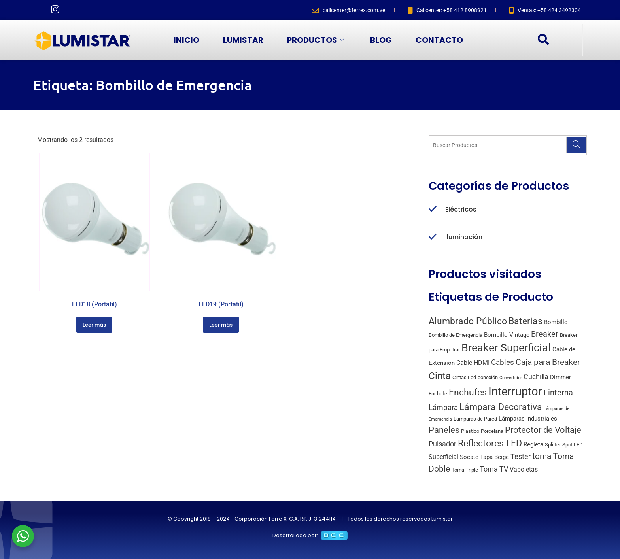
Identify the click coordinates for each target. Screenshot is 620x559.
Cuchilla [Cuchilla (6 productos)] (536, 376)
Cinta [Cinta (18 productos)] (440, 375)
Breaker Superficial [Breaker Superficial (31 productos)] (506, 348)
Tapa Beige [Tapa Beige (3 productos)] (494, 457)
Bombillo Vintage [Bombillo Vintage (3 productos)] (506, 334)
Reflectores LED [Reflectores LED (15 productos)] (490, 443)
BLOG (381, 39)
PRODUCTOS (315, 39)
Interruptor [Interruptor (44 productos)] (515, 391)
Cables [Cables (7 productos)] (502, 362)
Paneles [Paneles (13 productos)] (444, 430)
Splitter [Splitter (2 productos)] (553, 445)
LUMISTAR (243, 39)
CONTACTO (439, 39)
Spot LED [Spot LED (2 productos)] (572, 445)
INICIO (186, 39)
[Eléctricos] (433, 209)
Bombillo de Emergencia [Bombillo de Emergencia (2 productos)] (455, 335)
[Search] (576, 145)
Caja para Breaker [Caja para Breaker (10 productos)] (548, 362)
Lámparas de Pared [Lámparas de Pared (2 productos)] (475, 419)
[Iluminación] (433, 237)
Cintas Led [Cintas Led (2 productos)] (464, 377)
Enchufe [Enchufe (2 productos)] (438, 394)
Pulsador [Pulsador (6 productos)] (442, 444)
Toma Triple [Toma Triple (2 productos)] (465, 470)
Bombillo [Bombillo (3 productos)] (556, 322)
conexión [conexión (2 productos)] (488, 377)
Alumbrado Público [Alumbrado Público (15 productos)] (468, 321)
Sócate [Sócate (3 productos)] (469, 457)
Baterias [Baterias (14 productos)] (525, 321)
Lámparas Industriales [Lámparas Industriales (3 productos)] (528, 418)
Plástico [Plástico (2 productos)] (470, 431)
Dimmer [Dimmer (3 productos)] (560, 377)
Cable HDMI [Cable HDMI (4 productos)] (473, 362)
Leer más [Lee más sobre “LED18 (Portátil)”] (94, 325)
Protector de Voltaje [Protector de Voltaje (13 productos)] (543, 430)
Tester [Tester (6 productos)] (520, 456)
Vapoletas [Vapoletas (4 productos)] (524, 469)
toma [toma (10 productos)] (541, 456)
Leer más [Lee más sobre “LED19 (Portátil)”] (220, 325)
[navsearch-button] (543, 40)
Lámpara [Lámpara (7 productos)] (443, 407)
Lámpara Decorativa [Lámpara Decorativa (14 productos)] (500, 407)
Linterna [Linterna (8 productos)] (558, 392)
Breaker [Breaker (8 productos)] (544, 334)
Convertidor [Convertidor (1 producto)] (510, 377)
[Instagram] (55, 10)
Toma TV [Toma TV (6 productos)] (494, 469)
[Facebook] (39, 10)
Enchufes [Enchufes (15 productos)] (468, 392)
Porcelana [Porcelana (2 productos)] (492, 431)
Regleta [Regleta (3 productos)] (533, 444)
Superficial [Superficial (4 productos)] (443, 457)
